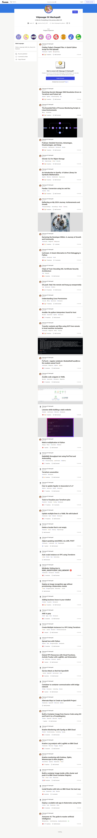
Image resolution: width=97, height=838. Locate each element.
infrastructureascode (61, 629)
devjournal (56, 241)
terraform (44, 474)
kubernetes (45, 516)
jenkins (62, 703)
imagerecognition (50, 588)
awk (50, 616)
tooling (55, 502)
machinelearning (53, 821)
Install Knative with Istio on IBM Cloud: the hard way (61, 789)
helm (58, 805)
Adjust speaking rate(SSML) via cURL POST (58, 541)
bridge (43, 689)
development (51, 147)
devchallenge (55, 206)
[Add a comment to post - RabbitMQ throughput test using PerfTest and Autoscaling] (46, 463)
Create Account (60, 78)
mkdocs (53, 287)
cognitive (49, 602)
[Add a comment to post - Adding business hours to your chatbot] (46, 605)
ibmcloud (56, 703)
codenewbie (51, 543)
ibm (43, 777)
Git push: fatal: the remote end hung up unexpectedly (61, 285)
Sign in (66, 82)
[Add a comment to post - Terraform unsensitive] (46, 477)
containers (44, 147)
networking (55, 689)
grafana (51, 761)
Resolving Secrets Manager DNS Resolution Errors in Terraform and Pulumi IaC (61, 93)
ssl (43, 273)
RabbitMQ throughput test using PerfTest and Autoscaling (59, 457)
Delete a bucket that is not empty (54, 527)
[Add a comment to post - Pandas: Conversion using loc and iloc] (46, 193)
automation (49, 314)
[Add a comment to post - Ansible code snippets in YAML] (46, 382)
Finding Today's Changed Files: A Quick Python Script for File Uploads (59, 48)
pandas (44, 191)
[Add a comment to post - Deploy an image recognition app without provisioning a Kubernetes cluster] (46, 591)
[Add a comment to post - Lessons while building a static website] (46, 415)
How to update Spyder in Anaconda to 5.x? (57, 486)
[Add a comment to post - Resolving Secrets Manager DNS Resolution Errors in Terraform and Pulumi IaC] (46, 99)
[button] (18, 37)
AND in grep (46, 614)
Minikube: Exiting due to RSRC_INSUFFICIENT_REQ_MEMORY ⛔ (57, 569)
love (48, 643)
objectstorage (48, 161)
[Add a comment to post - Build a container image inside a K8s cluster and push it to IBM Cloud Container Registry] (46, 780)
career (60, 206)
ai (68, 821)
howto (47, 557)
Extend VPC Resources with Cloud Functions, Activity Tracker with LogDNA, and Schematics (59, 656)
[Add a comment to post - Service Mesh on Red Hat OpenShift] (45, 676)
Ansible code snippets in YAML (53, 377)
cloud (53, 161)
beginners (50, 241)
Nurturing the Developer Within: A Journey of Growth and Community (61, 238)
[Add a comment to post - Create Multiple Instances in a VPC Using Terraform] (45, 632)
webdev (44, 412)
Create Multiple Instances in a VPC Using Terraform (61, 627)
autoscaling (56, 557)
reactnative (53, 445)
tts (56, 543)
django (44, 445)
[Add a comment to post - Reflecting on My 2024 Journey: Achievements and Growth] (46, 209)
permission (53, 301)
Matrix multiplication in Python (53, 442)
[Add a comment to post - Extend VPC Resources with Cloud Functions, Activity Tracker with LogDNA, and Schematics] (45, 662)
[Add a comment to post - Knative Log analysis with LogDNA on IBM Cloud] (46, 748)
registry (60, 718)
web (48, 805)
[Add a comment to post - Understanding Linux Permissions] (47, 303)
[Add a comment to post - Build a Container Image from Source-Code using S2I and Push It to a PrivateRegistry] (44, 721)
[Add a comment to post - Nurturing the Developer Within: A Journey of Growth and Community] (46, 244)
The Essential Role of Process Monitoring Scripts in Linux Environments (61, 109)
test (43, 460)
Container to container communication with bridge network (60, 686)
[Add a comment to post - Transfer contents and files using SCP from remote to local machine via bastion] (46, 333)
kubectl (54, 516)
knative (44, 732)
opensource (62, 177)
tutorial (63, 588)
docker (63, 147)
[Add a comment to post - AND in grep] (46, 618)
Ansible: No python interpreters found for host (59, 312)
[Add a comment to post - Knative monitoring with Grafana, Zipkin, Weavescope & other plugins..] (45, 764)
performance (50, 412)
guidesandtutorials (62, 821)
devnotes (56, 412)
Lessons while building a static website (56, 410)
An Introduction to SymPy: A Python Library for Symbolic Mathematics (59, 174)
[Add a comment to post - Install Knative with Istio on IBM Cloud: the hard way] (45, 794)
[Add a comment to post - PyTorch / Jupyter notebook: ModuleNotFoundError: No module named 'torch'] (46, 368)
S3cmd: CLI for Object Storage (53, 159)
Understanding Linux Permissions (54, 299)
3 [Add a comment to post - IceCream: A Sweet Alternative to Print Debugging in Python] (56, 260)
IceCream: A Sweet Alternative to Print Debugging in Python (61, 254)
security (58, 161)
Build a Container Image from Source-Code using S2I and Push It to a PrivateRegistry (61, 715)
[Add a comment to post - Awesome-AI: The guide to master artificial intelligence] (46, 824)
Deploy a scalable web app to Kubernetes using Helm (61, 803)
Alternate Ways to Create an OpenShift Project (59, 701)
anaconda (49, 488)
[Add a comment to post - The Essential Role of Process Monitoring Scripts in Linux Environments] (46, 115)
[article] (60, 137)
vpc (51, 557)
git (43, 287)
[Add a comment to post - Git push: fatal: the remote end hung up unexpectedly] (47, 290)
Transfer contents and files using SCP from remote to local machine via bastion (61, 327)
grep (47, 616)
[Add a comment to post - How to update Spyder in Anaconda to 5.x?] (46, 491)
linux (43, 112)
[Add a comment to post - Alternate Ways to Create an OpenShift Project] (46, 705)
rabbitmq (63, 460)
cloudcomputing (55, 96)
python (50, 52)
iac (61, 96)
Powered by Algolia (51, 2)
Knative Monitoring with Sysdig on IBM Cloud (59, 730)
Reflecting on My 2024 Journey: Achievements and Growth (61, 203)
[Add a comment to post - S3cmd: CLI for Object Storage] (46, 164)
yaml (50, 516)
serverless (57, 588)
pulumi (44, 96)
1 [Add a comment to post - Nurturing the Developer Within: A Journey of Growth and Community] (56, 244)
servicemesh (56, 673)
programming (56, 52)
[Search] (11, 2)
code (54, 257)
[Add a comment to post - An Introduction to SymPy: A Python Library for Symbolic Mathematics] (46, 180)
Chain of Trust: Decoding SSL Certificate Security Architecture (60, 270)
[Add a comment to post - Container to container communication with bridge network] (45, 692)
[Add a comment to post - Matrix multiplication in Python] (45, 447)
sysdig (63, 732)
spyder (54, 488)
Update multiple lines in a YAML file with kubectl (60, 514)
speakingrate (61, 543)
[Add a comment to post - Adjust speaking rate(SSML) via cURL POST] (45, 546)
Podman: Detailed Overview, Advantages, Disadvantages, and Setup (57, 144)
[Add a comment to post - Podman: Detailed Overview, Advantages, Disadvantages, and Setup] (46, 150)
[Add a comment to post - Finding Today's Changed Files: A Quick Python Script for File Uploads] (46, 54)
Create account (89, 2)
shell (43, 616)
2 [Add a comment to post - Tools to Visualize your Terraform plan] (55, 505)
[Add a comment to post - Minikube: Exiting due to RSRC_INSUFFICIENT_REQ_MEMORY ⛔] (46, 575)
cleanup (54, 529)
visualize (50, 502)
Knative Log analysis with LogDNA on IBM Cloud (60, 743)
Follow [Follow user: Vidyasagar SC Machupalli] (75, 12)
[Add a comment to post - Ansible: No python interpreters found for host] (46, 317)
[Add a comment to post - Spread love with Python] (46, 646)
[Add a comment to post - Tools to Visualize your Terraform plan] (46, 505)
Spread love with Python (51, 641)
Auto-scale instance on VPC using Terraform (58, 555)
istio (61, 673)
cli (43, 161)
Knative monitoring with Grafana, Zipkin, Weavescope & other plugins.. (57, 758)
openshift (49, 673)
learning (65, 206)
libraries (49, 177)
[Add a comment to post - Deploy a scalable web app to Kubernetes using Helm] (46, 808)
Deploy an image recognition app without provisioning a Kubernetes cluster (57, 585)
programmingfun (54, 643)
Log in (81, 2)
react (48, 445)
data (48, 191)
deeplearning (45, 821)
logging (56, 746)
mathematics (55, 177)
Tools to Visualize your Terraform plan (56, 500)
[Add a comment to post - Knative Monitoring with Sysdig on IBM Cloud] (46, 735)
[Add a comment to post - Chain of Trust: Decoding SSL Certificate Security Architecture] (46, 276)
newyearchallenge (46, 206)
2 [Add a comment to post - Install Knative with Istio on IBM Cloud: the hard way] (54, 794)
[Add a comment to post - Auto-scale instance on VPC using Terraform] (46, 560)
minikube (57, 572)
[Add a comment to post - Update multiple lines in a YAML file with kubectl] (46, 518)
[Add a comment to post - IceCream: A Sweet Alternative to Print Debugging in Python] (47, 260)
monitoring (48, 112)
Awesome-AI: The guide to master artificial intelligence (58, 818)
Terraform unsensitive (50, 472)
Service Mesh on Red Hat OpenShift (55, 671)
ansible (44, 314)
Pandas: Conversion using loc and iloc (56, 188)
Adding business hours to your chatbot (56, 600)
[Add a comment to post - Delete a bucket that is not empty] (46, 532)
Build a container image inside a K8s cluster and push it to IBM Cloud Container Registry (60, 774)
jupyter (60, 365)
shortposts (44, 52)
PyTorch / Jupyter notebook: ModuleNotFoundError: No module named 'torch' (61, 362)
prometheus (45, 761)
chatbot (44, 602)
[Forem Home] (5, 2)
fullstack (59, 445)
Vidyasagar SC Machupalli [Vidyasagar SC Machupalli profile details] (47, 43)
